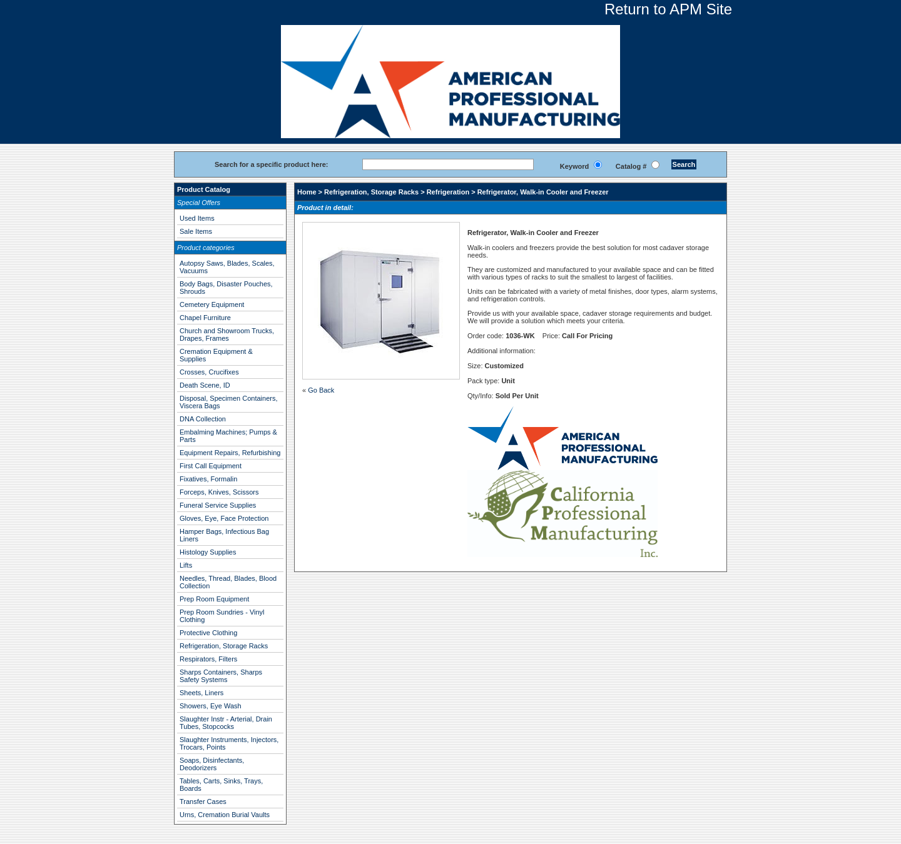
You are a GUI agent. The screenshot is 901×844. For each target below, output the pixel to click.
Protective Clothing (208, 632)
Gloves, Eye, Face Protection (224, 518)
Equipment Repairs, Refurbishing (230, 452)
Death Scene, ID (205, 385)
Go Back (321, 390)
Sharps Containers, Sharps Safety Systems (221, 675)
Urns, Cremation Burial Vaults (225, 814)
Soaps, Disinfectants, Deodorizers (212, 763)
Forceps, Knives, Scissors (219, 492)
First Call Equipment (211, 466)
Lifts (186, 565)
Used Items (197, 218)
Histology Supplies (208, 552)
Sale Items (196, 231)
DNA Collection (203, 419)
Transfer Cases (203, 801)
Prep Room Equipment (214, 599)
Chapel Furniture (205, 317)
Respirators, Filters (208, 659)
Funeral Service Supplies (218, 505)
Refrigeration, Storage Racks (224, 646)
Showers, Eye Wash (211, 706)
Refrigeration (448, 192)
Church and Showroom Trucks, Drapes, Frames (227, 334)
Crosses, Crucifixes (209, 372)
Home (307, 192)
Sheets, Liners (201, 692)
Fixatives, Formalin (208, 479)
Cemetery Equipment (212, 304)
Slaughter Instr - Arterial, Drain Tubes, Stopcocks (226, 722)
